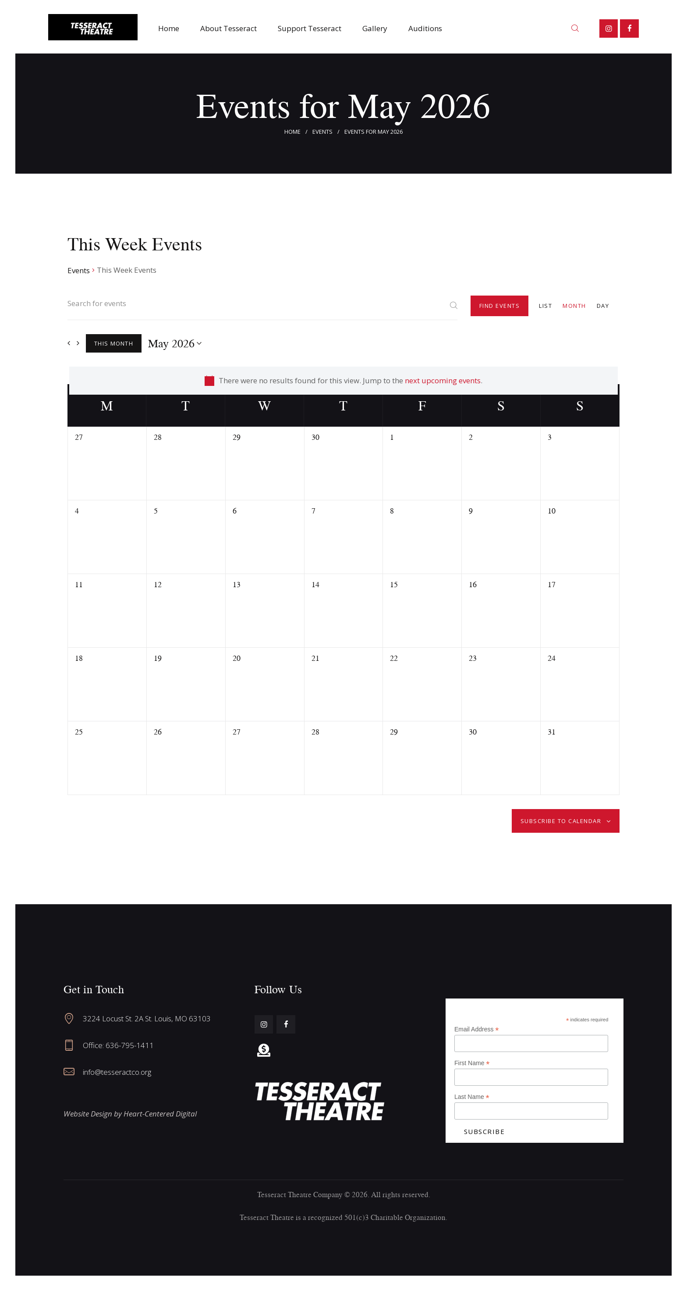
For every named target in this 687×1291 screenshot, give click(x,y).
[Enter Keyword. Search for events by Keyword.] (262, 309)
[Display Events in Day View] (603, 305)
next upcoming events (443, 380)
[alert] (343, 381)
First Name (472, 1063)
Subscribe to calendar (561, 821)
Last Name (471, 1097)
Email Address (476, 1029)
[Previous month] (68, 343)
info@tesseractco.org (117, 1072)
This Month (113, 343)
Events (322, 132)
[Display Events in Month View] (574, 305)
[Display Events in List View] (545, 305)
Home (292, 132)
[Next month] (78, 343)
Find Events (499, 306)
